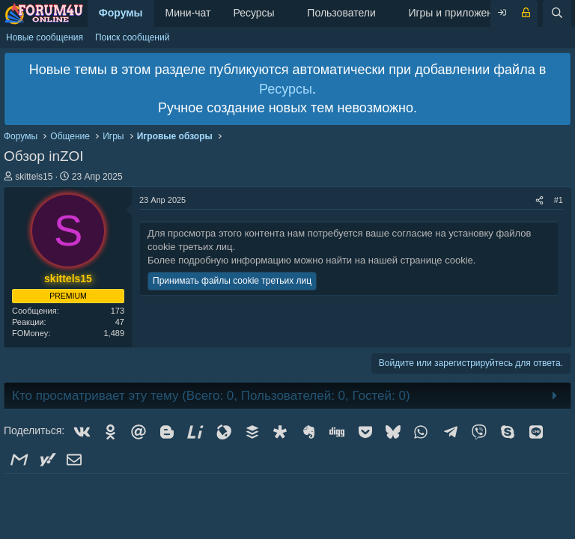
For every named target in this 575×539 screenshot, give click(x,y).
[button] (286, 13)
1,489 (113, 333)
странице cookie (437, 260)
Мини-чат (188, 13)
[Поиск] (557, 13)
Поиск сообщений (132, 37)
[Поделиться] (539, 200)
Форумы (121, 13)
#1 (558, 199)
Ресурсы (253, 13)
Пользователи (341, 13)
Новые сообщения (44, 37)
